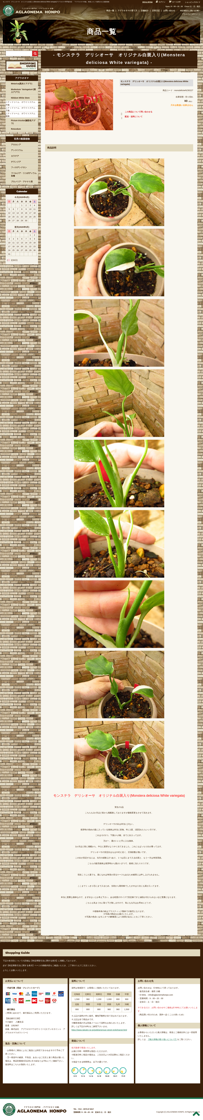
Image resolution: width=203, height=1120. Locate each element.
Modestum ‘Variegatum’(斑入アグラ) (23, 90)
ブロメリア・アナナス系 (22, 181)
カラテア (15, 156)
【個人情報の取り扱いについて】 (162, 1039)
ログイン (162, 2)
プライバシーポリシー (190, 14)
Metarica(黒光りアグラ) (21, 83)
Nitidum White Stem (20, 98)
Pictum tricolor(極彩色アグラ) (23, 121)
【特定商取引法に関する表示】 (44, 961)
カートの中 (176, 2)
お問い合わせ (169, 10)
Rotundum (16, 129)
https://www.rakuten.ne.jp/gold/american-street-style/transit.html (99, 1030)
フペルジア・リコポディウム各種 (24, 174)
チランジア (16, 162)
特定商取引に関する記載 (189, 11)
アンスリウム (17, 150)
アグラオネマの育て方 (127, 10)
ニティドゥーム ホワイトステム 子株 (21, 109)
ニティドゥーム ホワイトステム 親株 (21, 114)
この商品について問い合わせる (136, 112)
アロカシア (16, 144)
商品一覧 (110, 10)
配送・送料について (131, 117)
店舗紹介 (145, 10)
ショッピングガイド (192, 2)
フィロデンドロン (19, 167)
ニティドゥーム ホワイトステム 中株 (21, 103)
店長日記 (156, 10)
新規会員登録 (147, 2)
